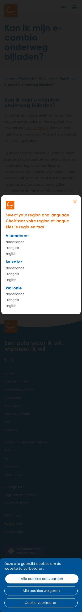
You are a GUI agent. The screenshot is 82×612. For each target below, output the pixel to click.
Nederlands (15, 242)
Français (12, 247)
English (11, 253)
